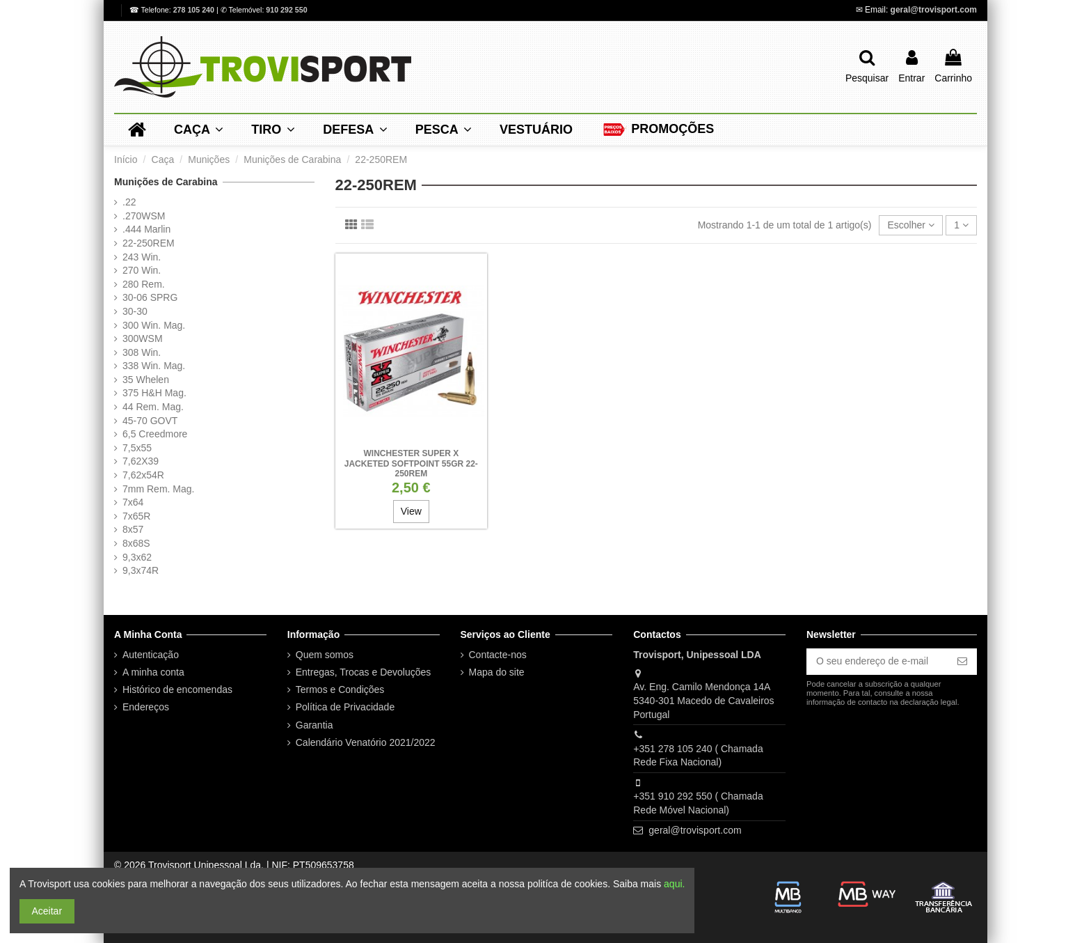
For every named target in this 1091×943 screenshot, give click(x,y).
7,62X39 (140, 461)
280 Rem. (143, 284)
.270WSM (143, 215)
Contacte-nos (498, 654)
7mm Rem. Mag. (158, 488)
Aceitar (47, 911)
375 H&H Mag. (154, 392)
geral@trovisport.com (934, 10)
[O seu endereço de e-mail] (877, 661)
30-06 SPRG (149, 297)
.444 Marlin (146, 229)
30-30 (135, 311)
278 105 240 (194, 10)
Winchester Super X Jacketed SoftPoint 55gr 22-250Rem (411, 463)
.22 (129, 202)
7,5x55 (137, 447)
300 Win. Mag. (153, 325)
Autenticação (150, 654)
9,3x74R (140, 570)
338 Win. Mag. (153, 365)
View (411, 511)
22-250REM (148, 243)
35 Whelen (145, 379)
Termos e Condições (340, 689)
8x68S (136, 543)
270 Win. (141, 270)
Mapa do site (497, 672)
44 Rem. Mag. (153, 406)
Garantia (314, 725)
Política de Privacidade (345, 706)
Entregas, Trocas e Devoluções (363, 672)
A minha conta (153, 672)
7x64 (132, 502)
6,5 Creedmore (154, 433)
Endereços (145, 706)
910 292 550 (286, 10)
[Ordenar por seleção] (911, 225)
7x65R (136, 516)
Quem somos (324, 654)
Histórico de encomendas (177, 689)
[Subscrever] (962, 661)
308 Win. (141, 352)
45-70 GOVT (149, 420)
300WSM (142, 338)
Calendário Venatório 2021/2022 (366, 742)
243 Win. (141, 257)
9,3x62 (137, 557)
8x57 (132, 529)
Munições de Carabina (166, 181)
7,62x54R (143, 475)
